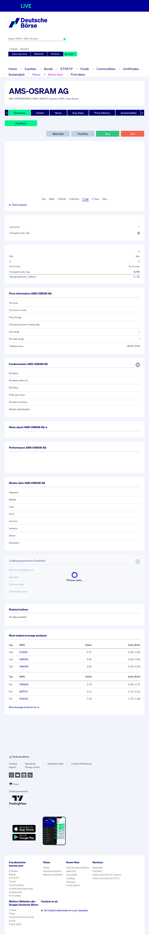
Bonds (48, 69)
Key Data (78, 113)
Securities (71, 874)
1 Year (85, 198)
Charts (40, 113)
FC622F (23, 652)
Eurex (12, 920)
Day (44, 198)
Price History (102, 113)
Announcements (52, 871)
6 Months (74, 198)
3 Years (95, 198)
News (36, 74)
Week (51, 198)
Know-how (55, 74)
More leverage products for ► (24, 707)
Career (13, 910)
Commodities (106, 69)
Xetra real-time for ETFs (106, 878)
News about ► (28, 427)
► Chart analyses (18, 204)
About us (71, 871)
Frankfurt (21, 123)
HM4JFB (23, 666)
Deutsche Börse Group (21, 917)
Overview (19, 113)
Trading (70, 878)
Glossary (71, 881)
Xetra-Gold (15, 924)
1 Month (61, 198)
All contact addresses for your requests (64, 910)
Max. (104, 198)
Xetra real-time (19, 53)
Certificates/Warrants (21, 888)
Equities (30, 69)
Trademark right (55, 763)
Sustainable (17, 74)
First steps (78, 74)
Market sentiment (53, 874)
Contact (14, 48)
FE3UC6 (23, 698)
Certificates (131, 69)
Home (13, 69)
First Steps (15, 895)
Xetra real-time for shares (107, 874)
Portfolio (55, 53)
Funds (85, 69)
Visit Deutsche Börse (77, 867)
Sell (132, 134)
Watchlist (39, 53)
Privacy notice (32, 767)
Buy (107, 134)
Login (69, 53)
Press (12, 913)
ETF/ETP (67, 69)
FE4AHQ (24, 684)
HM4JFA (23, 659)
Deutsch (24, 48)
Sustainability (129, 113)
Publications (73, 885)
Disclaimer (30, 763)
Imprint (12, 767)
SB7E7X (23, 691)
